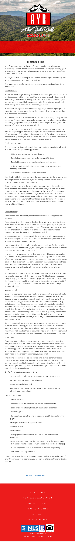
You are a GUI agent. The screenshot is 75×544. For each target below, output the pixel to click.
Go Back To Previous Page (35, 475)
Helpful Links (37, 503)
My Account (37, 492)
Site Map (37, 514)
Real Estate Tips (37, 508)
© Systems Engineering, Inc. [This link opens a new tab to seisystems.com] (37, 533)
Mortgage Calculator (37, 497)
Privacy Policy (37, 519)
